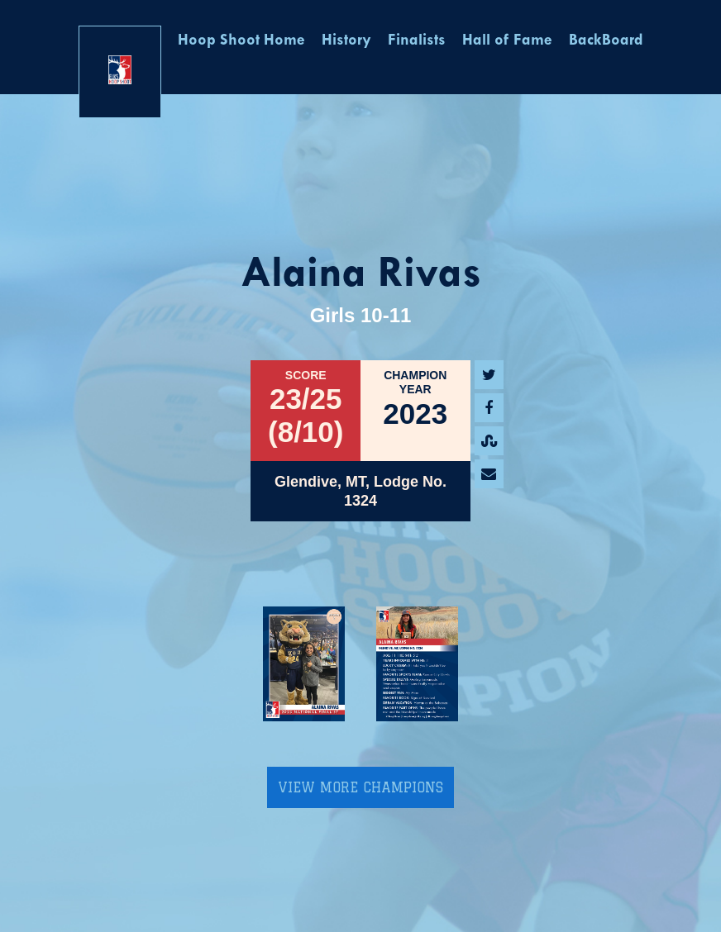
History (346, 41)
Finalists (417, 41)
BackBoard (606, 41)
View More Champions (360, 787)
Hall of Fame (507, 41)
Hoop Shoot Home (241, 41)
